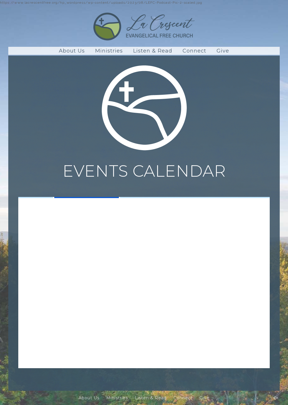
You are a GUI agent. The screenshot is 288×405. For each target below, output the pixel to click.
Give (223, 51)
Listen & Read (152, 51)
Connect (194, 51)
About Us (72, 51)
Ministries (109, 51)
